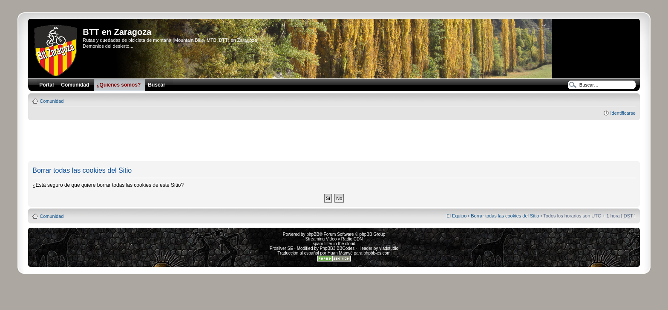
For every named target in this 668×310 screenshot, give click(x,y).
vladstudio (388, 248)
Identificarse (622, 113)
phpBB (312, 234)
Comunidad (51, 101)
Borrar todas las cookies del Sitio (505, 215)
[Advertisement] (334, 141)
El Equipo (456, 215)
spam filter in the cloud (334, 243)
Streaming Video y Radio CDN (334, 239)
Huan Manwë (340, 253)
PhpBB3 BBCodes (337, 248)
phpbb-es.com (376, 253)
